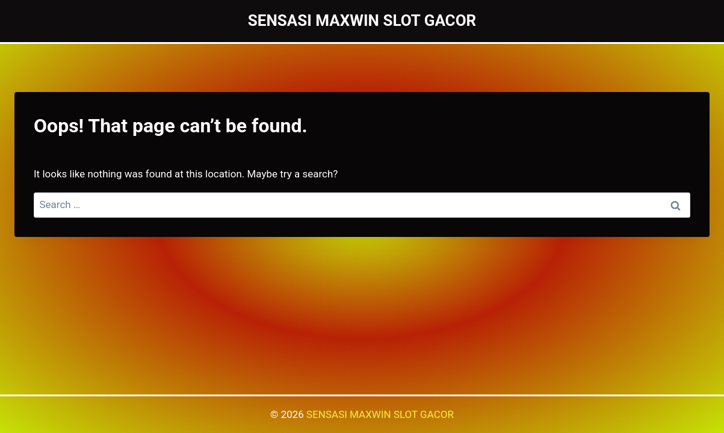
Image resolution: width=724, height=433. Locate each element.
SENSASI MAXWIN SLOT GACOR (380, 414)
